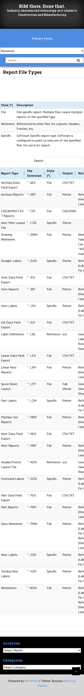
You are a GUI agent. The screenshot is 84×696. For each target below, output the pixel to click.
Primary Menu (42, 38)
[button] (24, 173)
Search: (39, 161)
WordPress (31, 681)
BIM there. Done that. (42, 6)
